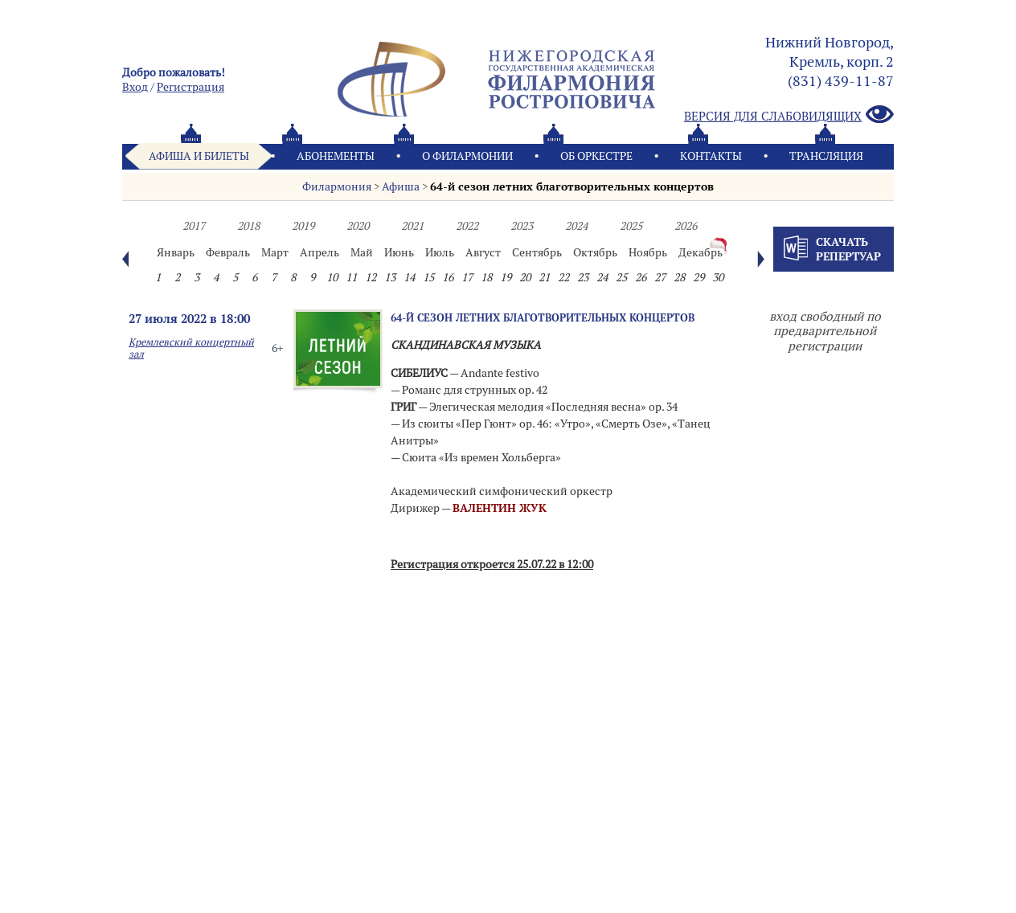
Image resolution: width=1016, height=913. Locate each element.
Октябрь (595, 252)
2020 (357, 226)
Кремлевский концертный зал (191, 348)
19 (505, 277)
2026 (685, 226)
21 (544, 277)
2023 (521, 226)
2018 (248, 226)
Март (275, 252)
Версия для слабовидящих (789, 115)
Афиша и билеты (199, 156)
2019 (303, 226)
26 (640, 277)
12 (370, 277)
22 (563, 277)
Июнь (399, 252)
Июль (439, 252)
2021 (412, 226)
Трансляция (826, 156)
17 (467, 277)
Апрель (319, 252)
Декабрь (700, 252)
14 (409, 277)
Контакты (711, 156)
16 (447, 277)
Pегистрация (190, 87)
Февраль (228, 252)
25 (621, 277)
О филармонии (467, 156)
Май (361, 252)
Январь (176, 252)
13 (389, 277)
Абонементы (336, 156)
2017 (193, 226)
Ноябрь (648, 252)
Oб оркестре (596, 156)
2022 (467, 226)
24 (602, 277)
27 (660, 277)
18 (486, 277)
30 (717, 277)
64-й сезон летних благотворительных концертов (572, 186)
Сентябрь (537, 252)
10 (332, 277)
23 (582, 277)
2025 (631, 226)
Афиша (401, 186)
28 (679, 277)
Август (483, 252)
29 (698, 277)
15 (428, 277)
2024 (576, 226)
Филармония (336, 186)
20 (525, 277)
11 (351, 277)
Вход (135, 87)
